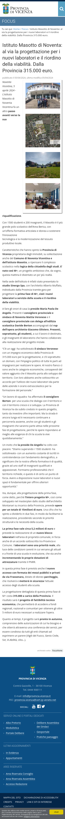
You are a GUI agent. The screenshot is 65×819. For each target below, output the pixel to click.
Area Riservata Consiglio (19, 773)
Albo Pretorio (13, 722)
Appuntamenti (14, 758)
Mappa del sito (12, 797)
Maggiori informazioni (32, 816)
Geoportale (43, 731)
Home (16, 29)
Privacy (19, 801)
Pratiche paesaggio (47, 737)
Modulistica (12, 727)
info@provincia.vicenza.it (37, 696)
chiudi (56, 812)
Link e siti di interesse (39, 801)
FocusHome (57, 650)
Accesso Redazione (16, 784)
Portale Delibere (15, 733)
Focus (25, 29)
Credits (7, 801)
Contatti (8, 806)
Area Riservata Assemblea (20, 778)
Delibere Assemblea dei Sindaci (48, 724)
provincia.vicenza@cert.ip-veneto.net (35, 700)
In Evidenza (12, 752)
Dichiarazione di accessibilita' (41, 797)
